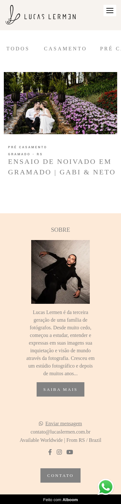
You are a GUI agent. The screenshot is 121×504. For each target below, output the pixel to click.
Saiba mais (60, 389)
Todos (18, 48)
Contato (60, 475)
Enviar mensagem (63, 423)
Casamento (65, 48)
